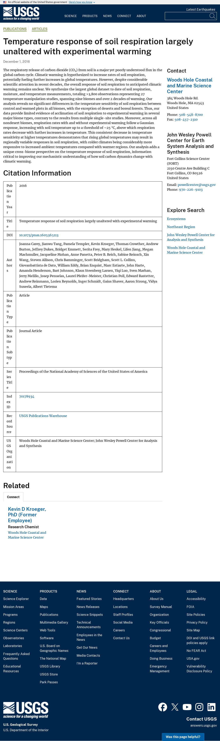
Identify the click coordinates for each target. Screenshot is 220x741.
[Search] (213, 16)
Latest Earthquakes (200, 9)
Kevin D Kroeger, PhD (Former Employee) (27, 514)
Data (43, 599)
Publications (15, 29)
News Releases (88, 607)
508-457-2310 (186, 119)
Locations (120, 607)
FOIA (190, 607)
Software (47, 638)
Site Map (193, 630)
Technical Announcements (89, 625)
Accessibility (196, 599)
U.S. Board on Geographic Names (54, 648)
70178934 (26, 396)
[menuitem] (71, 13)
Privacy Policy (197, 622)
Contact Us (121, 638)
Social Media (123, 622)
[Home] (21, 19)
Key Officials (159, 622)
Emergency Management (159, 668)
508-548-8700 (191, 115)
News (107, 16)
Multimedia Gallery (54, 622)
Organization (159, 615)
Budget (155, 638)
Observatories (13, 638)
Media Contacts (88, 655)
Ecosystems (176, 219)
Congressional (160, 630)
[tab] (13, 496)
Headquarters (123, 599)
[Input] (191, 16)
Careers (119, 630)
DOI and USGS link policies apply (201, 640)
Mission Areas (13, 607)
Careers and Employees (159, 648)
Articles (39, 29)
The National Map (53, 658)
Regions (9, 622)
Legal (192, 591)
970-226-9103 (191, 190)
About (141, 16)
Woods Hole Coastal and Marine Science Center (190, 85)
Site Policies (196, 615)
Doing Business (161, 658)
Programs (10, 615)
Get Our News (87, 647)
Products (89, 16)
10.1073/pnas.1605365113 (38, 235)
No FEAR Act (196, 651)
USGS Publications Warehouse (43, 416)
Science (70, 16)
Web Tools (47, 630)
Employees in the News (89, 637)
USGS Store (49, 674)
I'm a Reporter (87, 663)
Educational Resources (12, 668)
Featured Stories (89, 599)
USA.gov (193, 658)
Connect (124, 16)
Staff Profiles (123, 615)
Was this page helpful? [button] (183, 737)
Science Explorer (16, 599)
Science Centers (15, 630)
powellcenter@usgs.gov (197, 185)
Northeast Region (181, 227)
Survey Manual (161, 607)
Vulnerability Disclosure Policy (199, 668)
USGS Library (50, 666)
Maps (44, 607)
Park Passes (49, 682)
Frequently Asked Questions (16, 656)
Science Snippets (90, 615)
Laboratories (12, 646)
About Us (156, 599)
